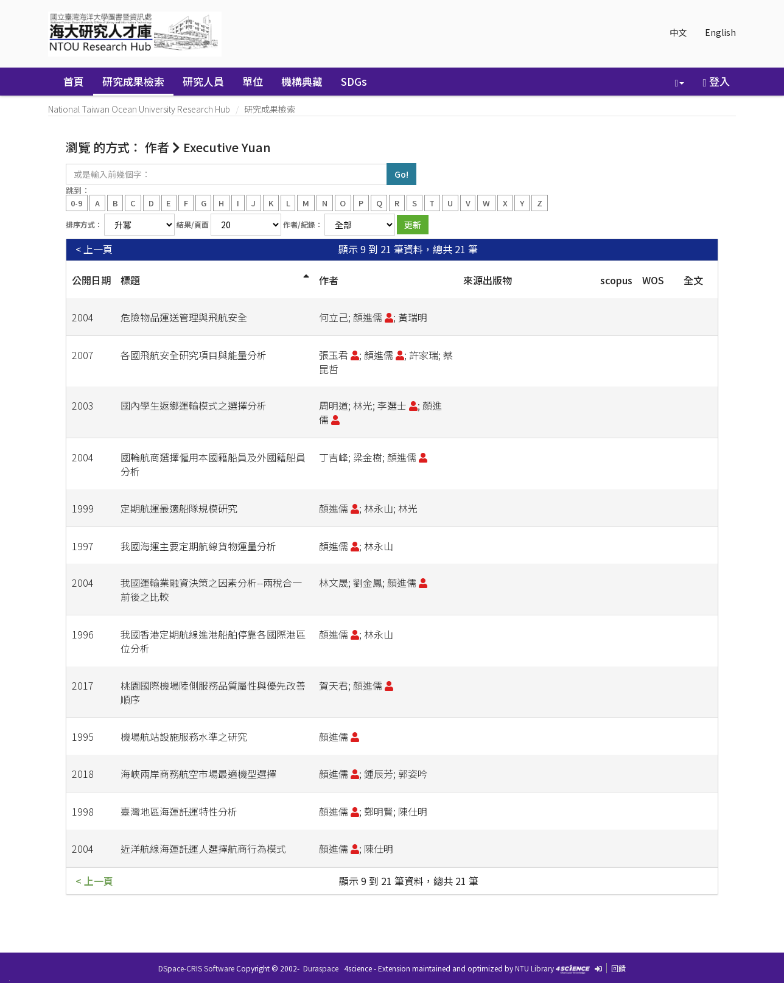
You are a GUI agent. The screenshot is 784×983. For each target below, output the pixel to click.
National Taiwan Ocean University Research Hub (139, 109)
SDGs (354, 81)
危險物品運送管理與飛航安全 (184, 317)
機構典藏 (302, 81)
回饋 (618, 968)
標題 (130, 280)
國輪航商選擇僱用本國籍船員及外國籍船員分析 (213, 464)
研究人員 (203, 81)
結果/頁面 (193, 224)
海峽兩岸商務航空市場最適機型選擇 (198, 773)
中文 (678, 32)
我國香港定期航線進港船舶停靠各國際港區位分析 (213, 641)
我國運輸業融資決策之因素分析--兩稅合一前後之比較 (211, 589)
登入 (715, 81)
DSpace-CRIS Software (196, 968)
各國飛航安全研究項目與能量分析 (194, 355)
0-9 (76, 202)
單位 (252, 81)
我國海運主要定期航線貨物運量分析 (198, 546)
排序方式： (84, 224)
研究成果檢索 (133, 81)
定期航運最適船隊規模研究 (179, 508)
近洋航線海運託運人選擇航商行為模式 (203, 848)
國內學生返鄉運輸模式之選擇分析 (194, 405)
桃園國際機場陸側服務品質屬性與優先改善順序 (213, 692)
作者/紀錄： (303, 224)
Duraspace (320, 968)
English (720, 32)
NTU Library (534, 968)
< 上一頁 (94, 249)
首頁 (73, 81)
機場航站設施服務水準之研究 (184, 736)
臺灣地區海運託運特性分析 (179, 811)
